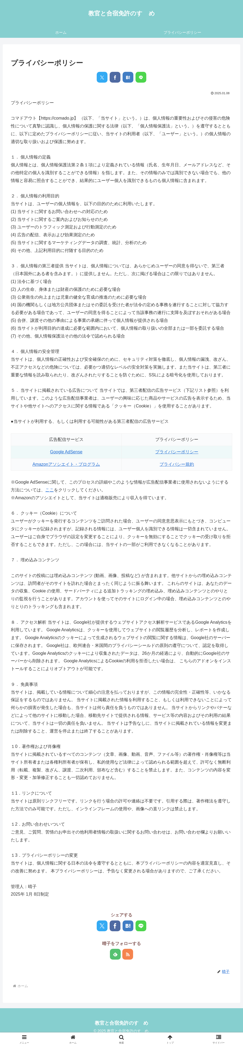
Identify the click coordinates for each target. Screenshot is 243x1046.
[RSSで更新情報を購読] (127, 954)
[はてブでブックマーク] (128, 77)
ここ (49, 490)
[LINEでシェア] (141, 77)
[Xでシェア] (102, 77)
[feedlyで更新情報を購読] (115, 954)
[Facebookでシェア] (115, 77)
